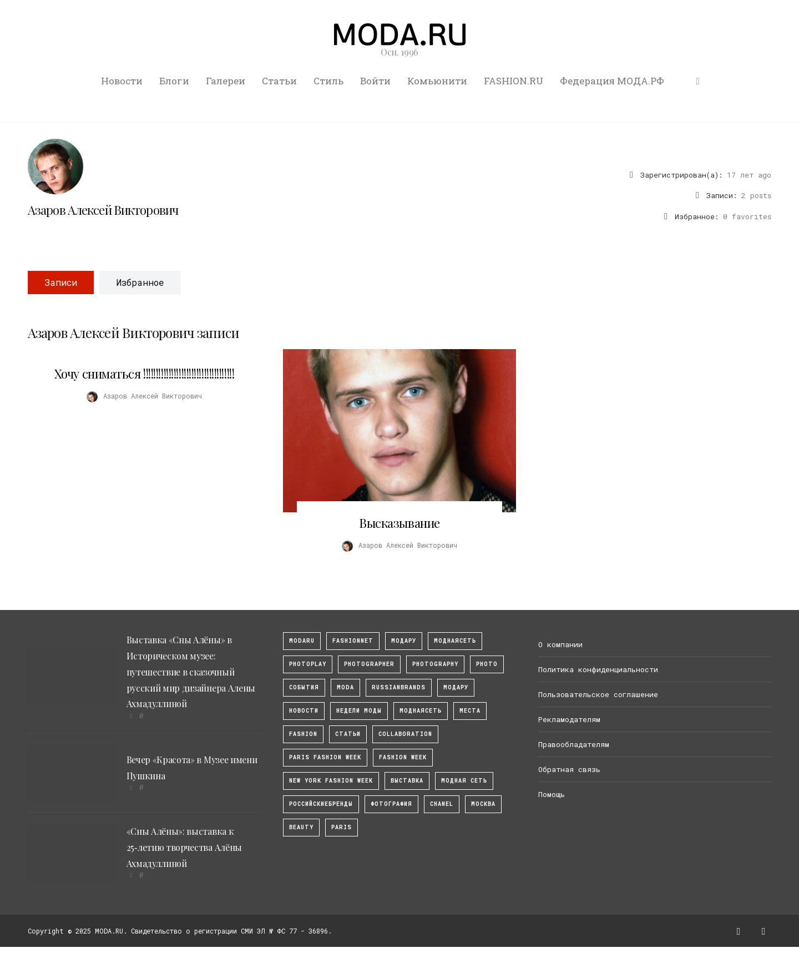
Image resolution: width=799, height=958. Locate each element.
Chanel (441, 804)
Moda (345, 687)
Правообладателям (573, 744)
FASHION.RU (513, 80)
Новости (122, 80)
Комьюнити (437, 80)
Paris (341, 827)
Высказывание (399, 523)
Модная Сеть (464, 780)
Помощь (551, 794)
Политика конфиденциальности (598, 669)
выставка (407, 780)
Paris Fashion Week (325, 757)
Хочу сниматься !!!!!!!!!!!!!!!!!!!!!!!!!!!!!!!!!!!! (144, 373)
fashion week (403, 757)
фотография (391, 804)
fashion (303, 734)
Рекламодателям (569, 719)
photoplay (307, 664)
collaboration (405, 734)
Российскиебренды (321, 804)
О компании (560, 644)
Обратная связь (569, 769)
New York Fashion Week (331, 780)
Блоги (174, 80)
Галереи (225, 80)
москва (483, 804)
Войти (375, 80)
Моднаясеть (421, 710)
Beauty (301, 827)
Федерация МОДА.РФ (612, 80)
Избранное (140, 282)
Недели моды (359, 710)
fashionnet (352, 640)
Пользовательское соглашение (598, 694)
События (304, 687)
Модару (455, 687)
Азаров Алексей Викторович (103, 209)
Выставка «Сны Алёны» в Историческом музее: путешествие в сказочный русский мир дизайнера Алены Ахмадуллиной (191, 671)
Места (470, 710)
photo (487, 664)
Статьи (279, 80)
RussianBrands (399, 687)
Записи (60, 282)
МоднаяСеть (455, 640)
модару (403, 640)
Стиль (328, 80)
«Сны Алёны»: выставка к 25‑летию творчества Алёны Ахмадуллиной (184, 847)
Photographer (369, 664)
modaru (302, 640)
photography (435, 664)
